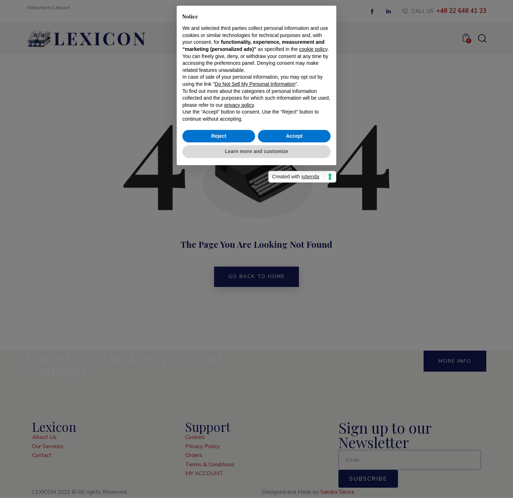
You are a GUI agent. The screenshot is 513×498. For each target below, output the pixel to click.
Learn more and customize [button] (256, 315)
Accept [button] (294, 299)
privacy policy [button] (239, 268)
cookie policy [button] (313, 213)
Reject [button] (218, 299)
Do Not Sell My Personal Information (255, 248)
